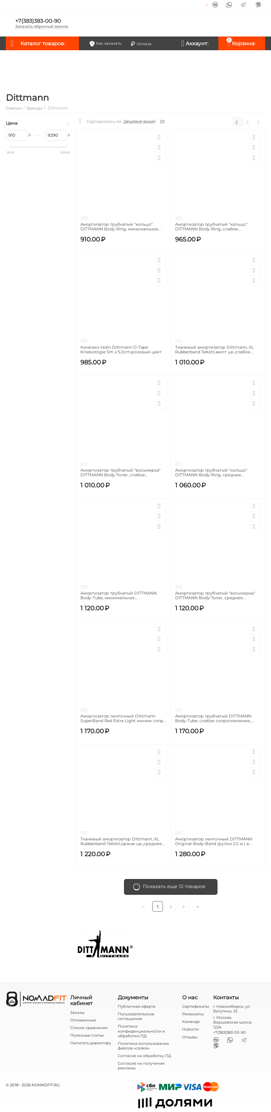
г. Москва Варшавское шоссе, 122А (232, 1022)
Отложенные (83, 1020)
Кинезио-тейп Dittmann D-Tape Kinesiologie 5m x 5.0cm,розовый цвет (121, 350)
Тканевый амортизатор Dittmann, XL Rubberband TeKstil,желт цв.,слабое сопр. (214, 350)
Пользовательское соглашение (136, 1016)
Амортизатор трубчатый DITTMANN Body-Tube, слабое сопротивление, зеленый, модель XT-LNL (213, 719)
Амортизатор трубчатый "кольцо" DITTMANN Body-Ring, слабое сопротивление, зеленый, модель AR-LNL (216, 227)
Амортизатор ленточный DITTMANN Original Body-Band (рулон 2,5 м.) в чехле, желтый (213, 842)
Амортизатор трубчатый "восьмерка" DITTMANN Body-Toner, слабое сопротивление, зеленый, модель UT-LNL (121, 473)
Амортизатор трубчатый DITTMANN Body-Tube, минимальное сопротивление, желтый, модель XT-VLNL (119, 596)
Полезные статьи (87, 1035)
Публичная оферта (137, 1006)
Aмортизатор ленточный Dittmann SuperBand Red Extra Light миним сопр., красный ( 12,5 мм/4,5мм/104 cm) (122, 719)
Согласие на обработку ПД (144, 1055)
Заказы (77, 1012)
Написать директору (90, 1042)
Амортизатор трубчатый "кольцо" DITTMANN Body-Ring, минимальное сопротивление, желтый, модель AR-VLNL (120, 227)
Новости (190, 1029)
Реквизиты (193, 1014)
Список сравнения (89, 1027)
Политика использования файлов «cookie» (143, 1045)
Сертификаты (195, 1006)
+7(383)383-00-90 (38, 21)
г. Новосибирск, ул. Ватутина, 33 (232, 1008)
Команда (191, 1021)
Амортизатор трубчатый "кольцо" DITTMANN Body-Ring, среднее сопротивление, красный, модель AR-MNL (216, 473)
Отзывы (189, 1037)
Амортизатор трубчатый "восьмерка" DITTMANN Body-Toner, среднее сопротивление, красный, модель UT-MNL (215, 596)
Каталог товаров (43, 43)
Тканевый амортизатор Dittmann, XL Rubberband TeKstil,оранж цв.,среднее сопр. (121, 842)
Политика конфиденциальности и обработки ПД (141, 1031)
